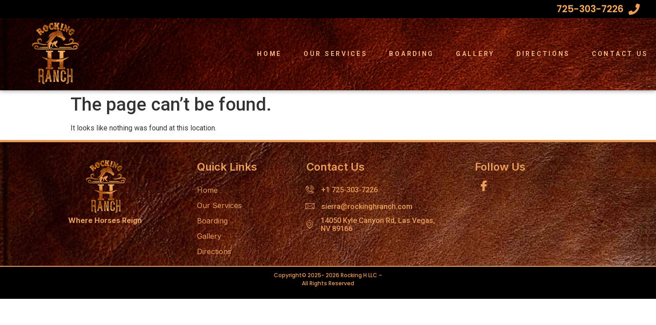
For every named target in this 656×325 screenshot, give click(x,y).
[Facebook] (484, 187)
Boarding (411, 53)
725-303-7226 (590, 8)
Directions (543, 53)
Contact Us (620, 53)
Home (269, 53)
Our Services (335, 53)
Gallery (475, 53)
